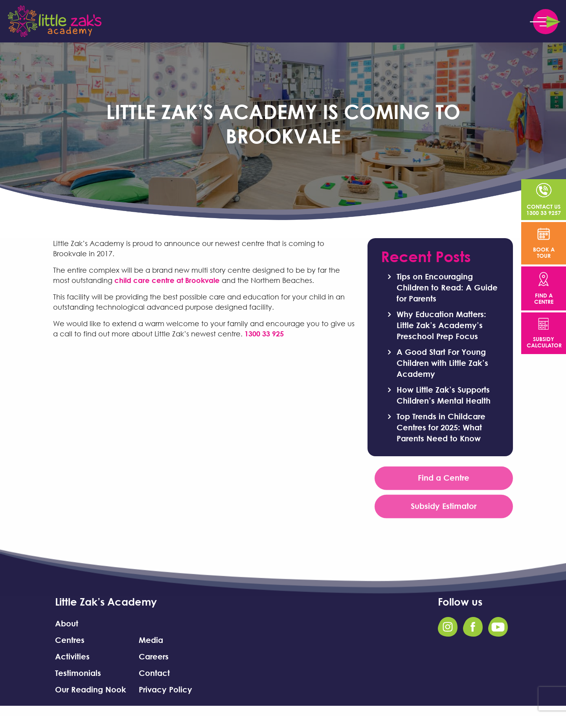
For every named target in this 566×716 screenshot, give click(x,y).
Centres (70, 639)
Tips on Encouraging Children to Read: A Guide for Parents (447, 287)
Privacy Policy (165, 689)
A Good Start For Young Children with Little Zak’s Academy (442, 362)
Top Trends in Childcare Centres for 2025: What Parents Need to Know (441, 427)
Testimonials (78, 672)
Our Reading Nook (90, 689)
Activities (72, 656)
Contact (154, 672)
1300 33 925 (264, 333)
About (66, 623)
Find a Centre (443, 479)
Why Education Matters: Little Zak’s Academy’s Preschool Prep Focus (441, 325)
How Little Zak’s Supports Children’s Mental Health (444, 395)
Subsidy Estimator (443, 507)
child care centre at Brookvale (167, 280)
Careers (154, 656)
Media (151, 639)
